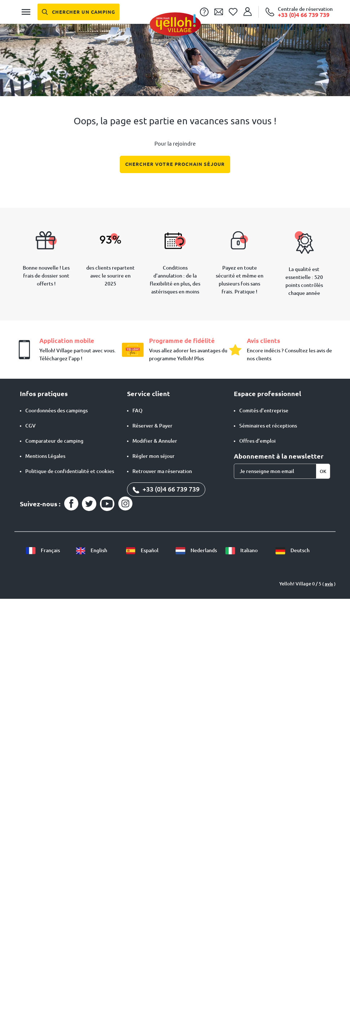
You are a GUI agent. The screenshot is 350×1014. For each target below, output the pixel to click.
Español (141, 550)
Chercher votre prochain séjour (175, 164)
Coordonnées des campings (56, 410)
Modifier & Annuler (154, 441)
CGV (30, 426)
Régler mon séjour (153, 456)
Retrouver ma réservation (162, 471)
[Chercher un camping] (78, 12)
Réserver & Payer (152, 426)
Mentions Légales (45, 456)
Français (42, 550)
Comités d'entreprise (263, 410)
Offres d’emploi (257, 441)
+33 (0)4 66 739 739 (166, 489)
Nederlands (196, 550)
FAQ (137, 410)
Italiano (241, 550)
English (91, 550)
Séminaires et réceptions (268, 426)
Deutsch (292, 550)
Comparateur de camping (54, 441)
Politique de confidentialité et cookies (69, 471)
